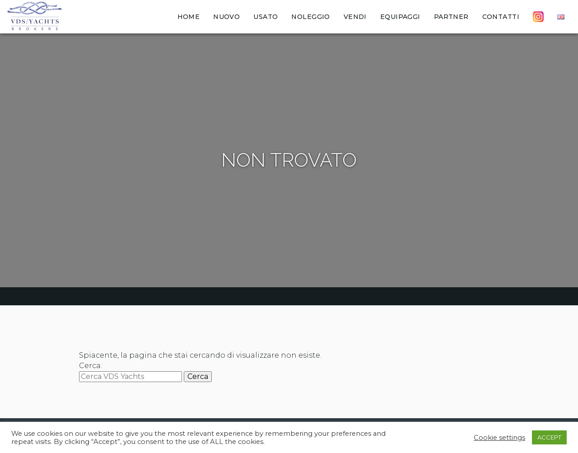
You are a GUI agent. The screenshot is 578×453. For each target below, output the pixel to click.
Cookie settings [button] (499, 438)
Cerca (197, 376)
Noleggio (310, 17)
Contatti (500, 17)
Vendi (355, 17)
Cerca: (90, 365)
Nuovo (226, 17)
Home (188, 17)
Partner (451, 17)
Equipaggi (400, 17)
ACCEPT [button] (549, 437)
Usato (265, 17)
